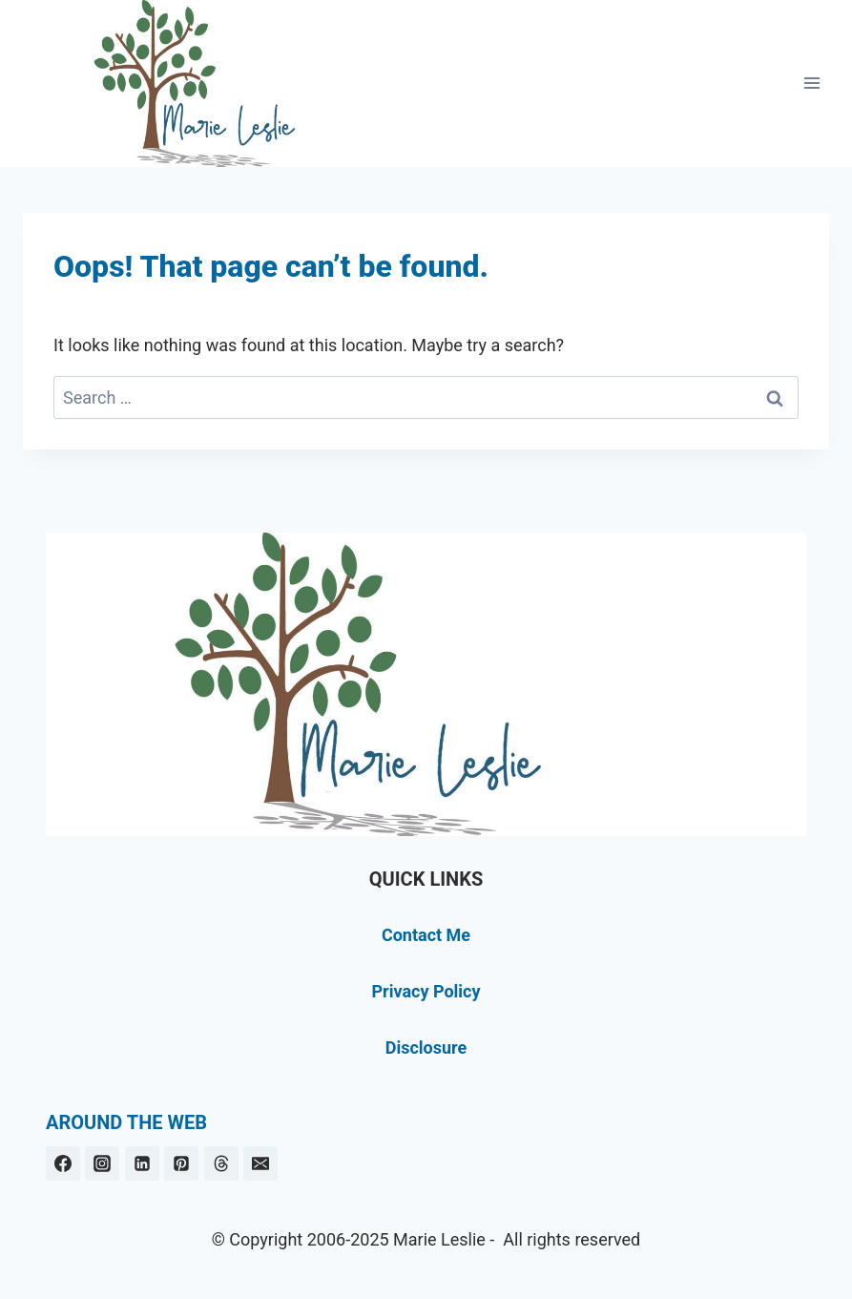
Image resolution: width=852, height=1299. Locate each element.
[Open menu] (811, 83)
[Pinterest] (181, 1163)
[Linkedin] (142, 1163)
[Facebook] (63, 1163)
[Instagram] (102, 1163)
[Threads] (221, 1163)
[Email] (260, 1163)
